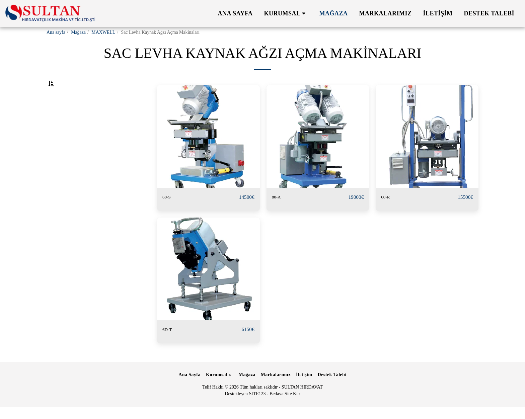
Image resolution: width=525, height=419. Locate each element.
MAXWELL (103, 32)
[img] (208, 152)
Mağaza (78, 32)
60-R (387, 214)
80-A (278, 214)
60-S (167, 214)
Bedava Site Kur (285, 405)
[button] (286, 13)
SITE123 (257, 405)
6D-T (168, 346)
